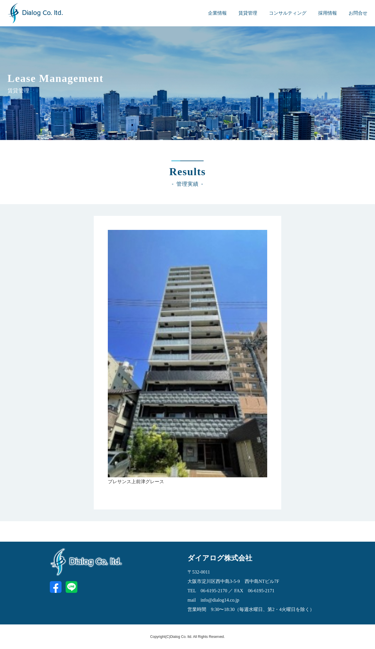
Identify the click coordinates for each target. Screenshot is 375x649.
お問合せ (358, 13)
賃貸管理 (247, 13)
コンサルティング (287, 13)
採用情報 (327, 13)
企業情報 (217, 13)
